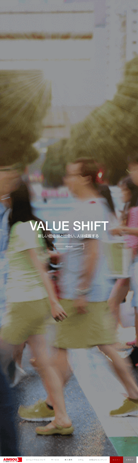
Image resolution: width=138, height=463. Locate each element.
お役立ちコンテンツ (98, 460)
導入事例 (69, 460)
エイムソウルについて (36, 460)
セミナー (116, 460)
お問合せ (130, 460)
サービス (55, 460)
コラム (81, 460)
